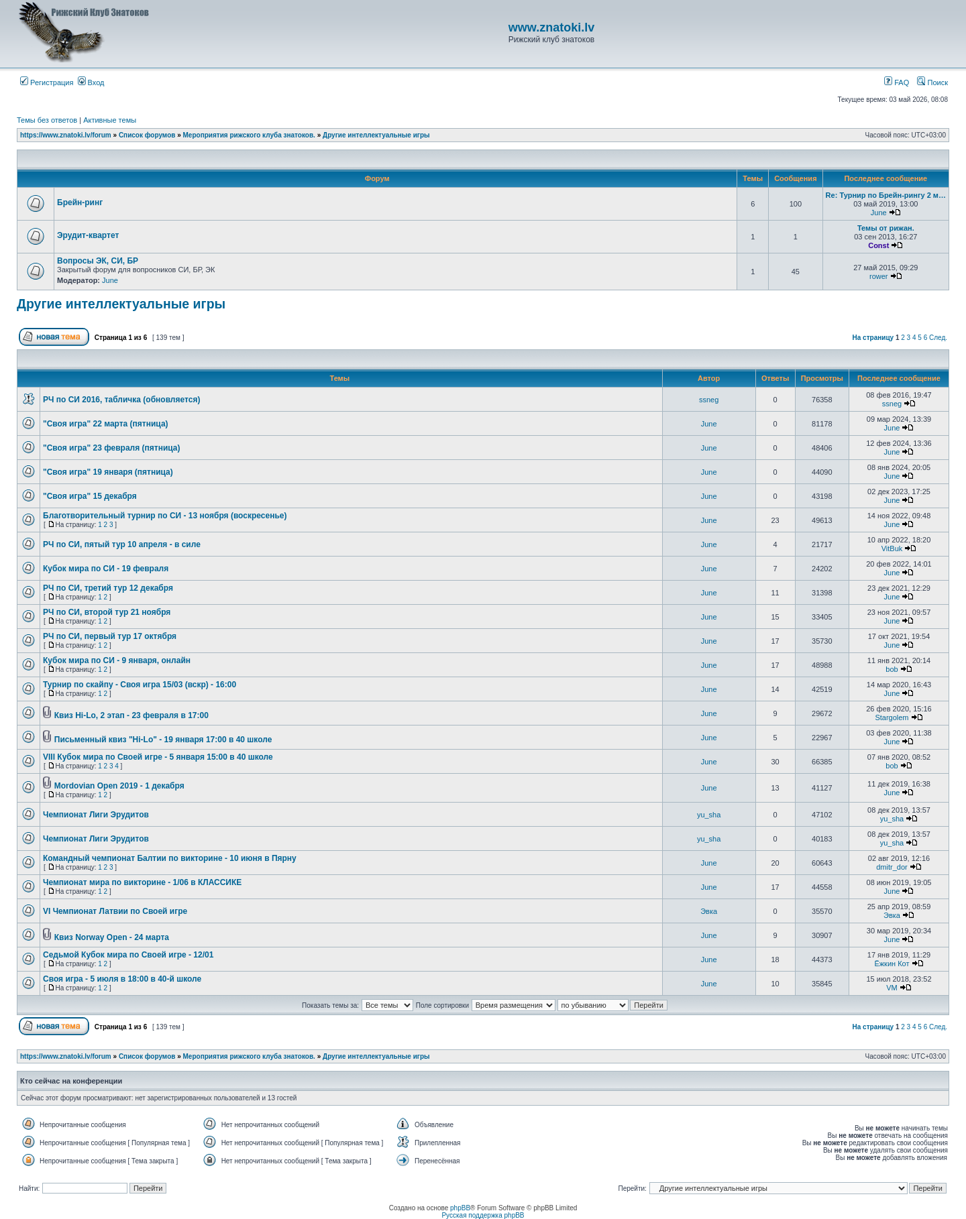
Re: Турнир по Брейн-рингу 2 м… (886, 195)
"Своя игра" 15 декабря (90, 496)
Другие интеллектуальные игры (376, 135)
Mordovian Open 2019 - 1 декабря (119, 786)
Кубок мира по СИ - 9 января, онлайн (117, 660)
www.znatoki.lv (551, 27)
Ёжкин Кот (891, 964)
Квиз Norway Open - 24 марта (111, 937)
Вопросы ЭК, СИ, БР (97, 261)
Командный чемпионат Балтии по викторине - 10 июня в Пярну (170, 858)
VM (892, 988)
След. (938, 337)
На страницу (873, 337)
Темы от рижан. (885, 228)
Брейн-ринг (80, 202)
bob (891, 669)
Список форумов (147, 135)
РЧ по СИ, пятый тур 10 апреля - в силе (122, 544)
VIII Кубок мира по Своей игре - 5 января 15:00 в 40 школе (158, 757)
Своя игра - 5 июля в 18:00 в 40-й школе (122, 979)
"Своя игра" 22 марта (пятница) (105, 423)
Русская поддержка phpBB (482, 1215)
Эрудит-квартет (88, 235)
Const (878, 245)
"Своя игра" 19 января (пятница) (108, 472)
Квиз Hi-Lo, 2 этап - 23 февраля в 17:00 (131, 715)
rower (878, 276)
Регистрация (46, 82)
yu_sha (708, 815)
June (879, 213)
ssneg (708, 400)
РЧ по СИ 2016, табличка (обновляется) (121, 399)
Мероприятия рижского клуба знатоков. (249, 135)
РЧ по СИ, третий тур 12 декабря (108, 588)
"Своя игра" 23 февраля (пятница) (111, 448)
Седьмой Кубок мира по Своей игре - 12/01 (128, 955)
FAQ (896, 82)
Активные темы (109, 120)
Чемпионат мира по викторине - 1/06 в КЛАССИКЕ (142, 882)
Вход (91, 82)
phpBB (460, 1208)
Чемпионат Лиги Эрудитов (96, 814)
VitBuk (892, 548)
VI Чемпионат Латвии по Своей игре (115, 911)
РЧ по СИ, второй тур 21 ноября (106, 612)
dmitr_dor (891, 867)
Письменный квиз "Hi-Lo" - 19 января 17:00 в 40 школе (163, 739)
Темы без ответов (47, 120)
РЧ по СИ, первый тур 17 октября (109, 636)
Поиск (932, 82)
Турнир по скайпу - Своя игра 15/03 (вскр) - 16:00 (139, 684)
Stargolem (891, 717)
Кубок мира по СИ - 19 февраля (105, 568)
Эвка (708, 911)
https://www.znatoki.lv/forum (65, 135)
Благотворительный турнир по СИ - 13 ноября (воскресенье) (164, 515)
